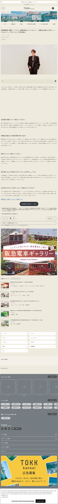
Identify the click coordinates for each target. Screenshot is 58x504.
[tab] (4, 24)
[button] (53, 8)
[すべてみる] (52, 377)
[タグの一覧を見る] (52, 400)
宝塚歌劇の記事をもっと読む (29, 204)
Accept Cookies (40, 501)
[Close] (55, 491)
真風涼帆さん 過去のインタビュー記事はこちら (12, 199)
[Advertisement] (29, 103)
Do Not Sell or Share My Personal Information (23, 501)
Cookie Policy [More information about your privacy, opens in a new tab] (5, 497)
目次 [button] (29, 81)
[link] (29, 8)
